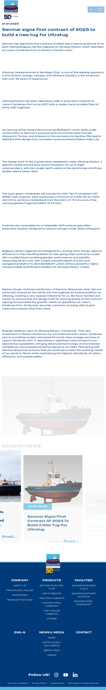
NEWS (51, 637)
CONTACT (84, 632)
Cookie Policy (57, 683)
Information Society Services (83, 683)
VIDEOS (51, 655)
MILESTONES (20, 595)
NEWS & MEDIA (51, 632)
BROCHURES (51, 650)
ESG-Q (19, 632)
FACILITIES (84, 580)
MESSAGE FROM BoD (19, 599)
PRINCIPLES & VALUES (19, 590)
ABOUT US (19, 585)
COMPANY (19, 580)
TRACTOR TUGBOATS (51, 598)
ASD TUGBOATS (51, 593)
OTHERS (52, 618)
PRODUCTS (51, 580)
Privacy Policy (39, 683)
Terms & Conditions (18, 683)
